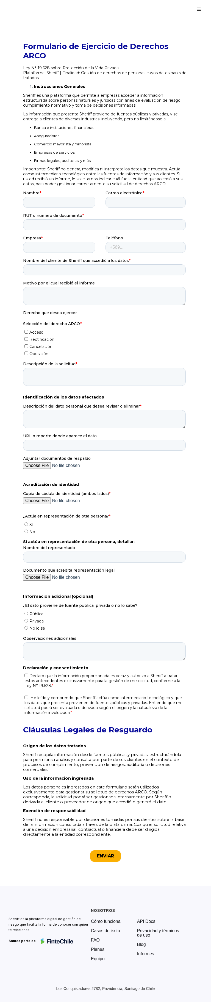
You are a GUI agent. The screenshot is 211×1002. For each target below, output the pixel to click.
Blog (141, 944)
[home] (28, 9)
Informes (145, 954)
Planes (97, 949)
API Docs (146, 921)
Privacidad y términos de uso (158, 933)
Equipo (98, 959)
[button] (199, 9)
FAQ (95, 940)
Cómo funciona (106, 921)
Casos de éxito (105, 931)
